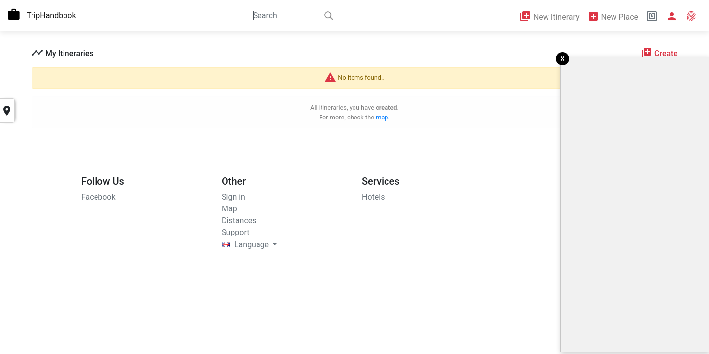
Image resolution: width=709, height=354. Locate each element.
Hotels (373, 197)
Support (235, 232)
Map (229, 208)
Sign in (233, 197)
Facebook (98, 197)
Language (246, 244)
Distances (239, 220)
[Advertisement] (635, 204)
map (382, 117)
